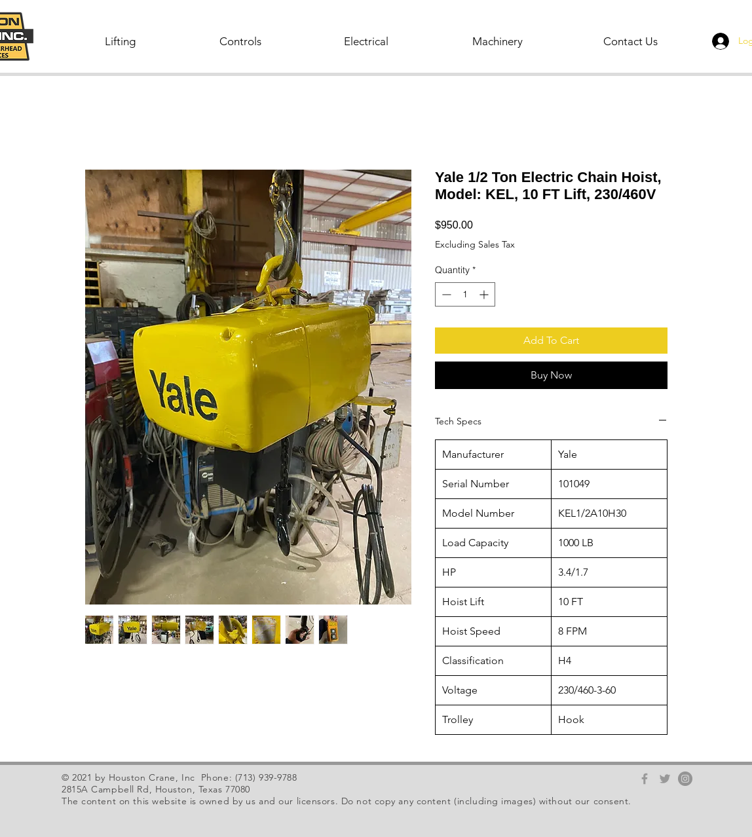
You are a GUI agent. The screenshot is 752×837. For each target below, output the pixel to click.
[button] (121, 41)
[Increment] (485, 294)
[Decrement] (445, 294)
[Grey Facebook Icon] (644, 779)
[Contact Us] (631, 41)
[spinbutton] (465, 294)
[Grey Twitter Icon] (665, 779)
